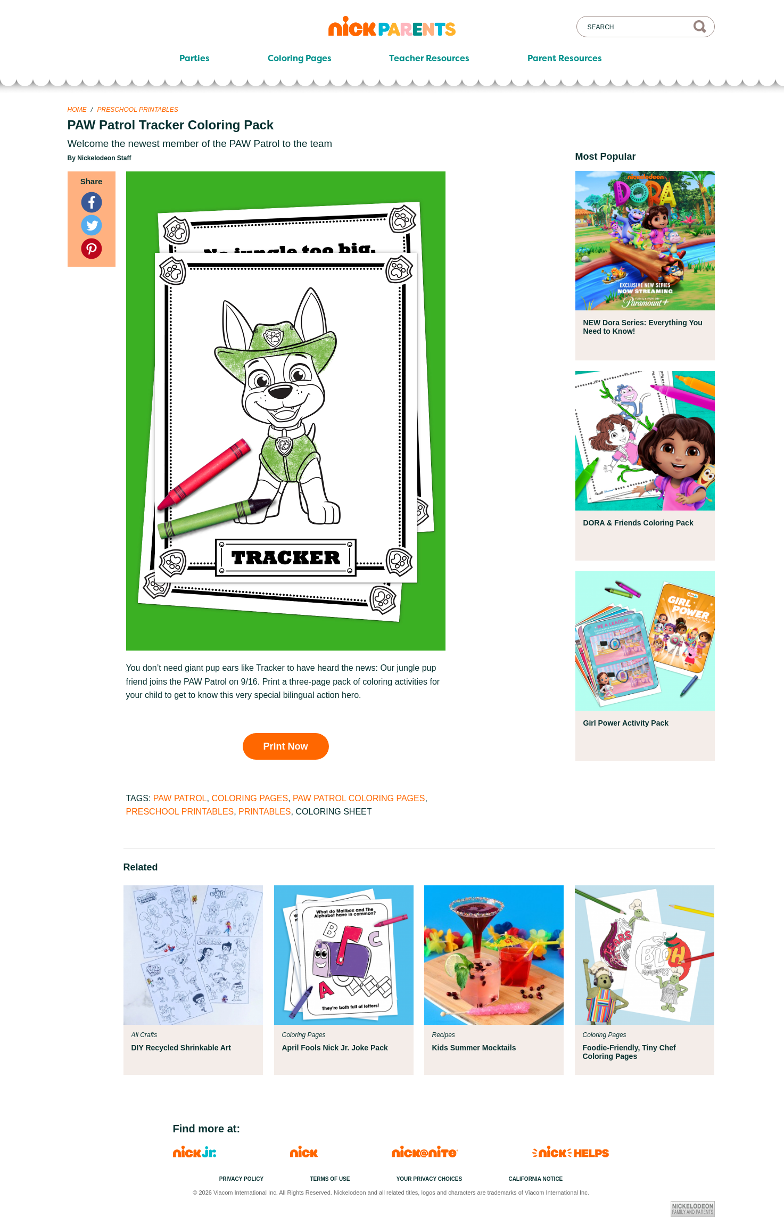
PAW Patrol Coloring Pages (359, 798)
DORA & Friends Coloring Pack (638, 523)
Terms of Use (330, 1179)
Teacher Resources (429, 58)
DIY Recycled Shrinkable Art (181, 1047)
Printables (264, 811)
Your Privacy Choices (430, 1179)
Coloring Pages (300, 58)
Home (77, 109)
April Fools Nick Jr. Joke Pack (335, 1047)
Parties (194, 58)
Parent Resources (564, 58)
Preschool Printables (137, 109)
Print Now (285, 746)
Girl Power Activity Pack (626, 723)
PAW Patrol (180, 798)
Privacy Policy (241, 1179)
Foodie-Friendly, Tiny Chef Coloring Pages (629, 1051)
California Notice (535, 1179)
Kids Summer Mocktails (474, 1047)
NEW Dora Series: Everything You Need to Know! (643, 326)
